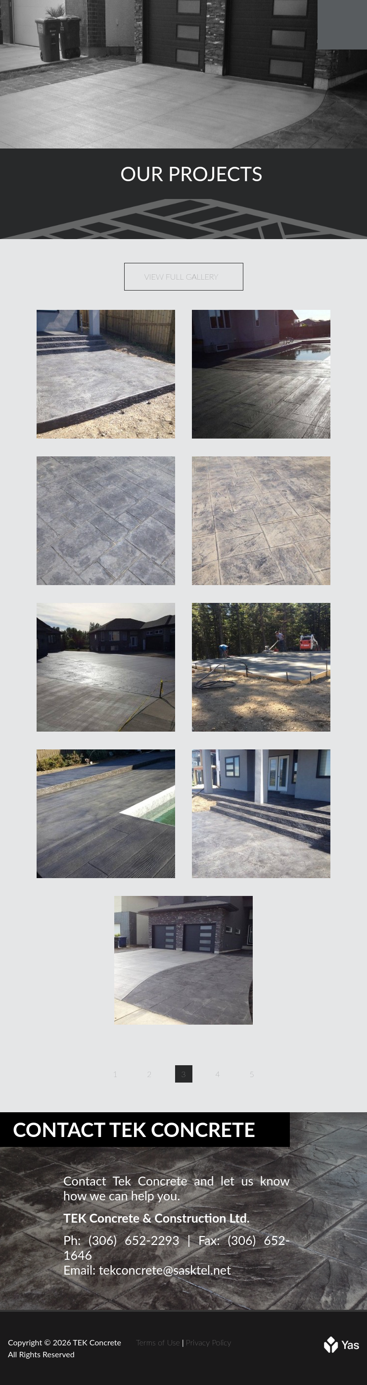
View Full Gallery (181, 276)
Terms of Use (158, 1342)
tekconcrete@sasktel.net (165, 1269)
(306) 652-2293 (134, 1240)
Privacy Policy (208, 1342)
